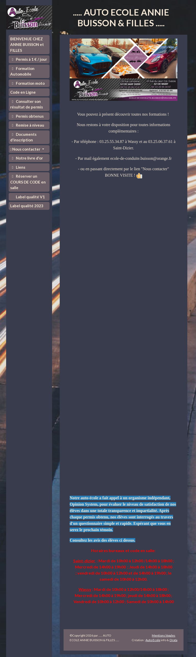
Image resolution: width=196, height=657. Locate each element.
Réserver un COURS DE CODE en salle (28, 182)
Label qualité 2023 (26, 205)
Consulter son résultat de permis (26, 104)
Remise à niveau (27, 125)
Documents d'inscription (23, 137)
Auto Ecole (152, 640)
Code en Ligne (23, 92)
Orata (173, 640)
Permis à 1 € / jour (28, 59)
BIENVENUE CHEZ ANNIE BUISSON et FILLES (27, 44)
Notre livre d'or (26, 158)
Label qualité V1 (30, 196)
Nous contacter (25, 149)
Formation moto (27, 83)
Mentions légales (163, 635)
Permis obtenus (27, 116)
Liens (17, 167)
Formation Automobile (22, 71)
